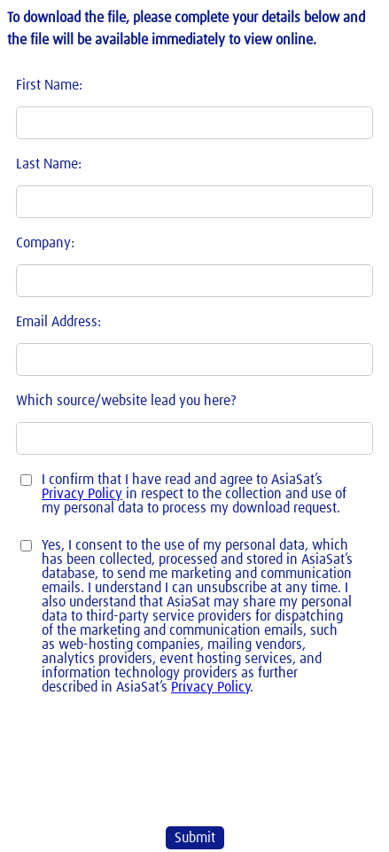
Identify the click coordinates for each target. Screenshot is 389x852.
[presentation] (118, 759)
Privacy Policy (82, 494)
